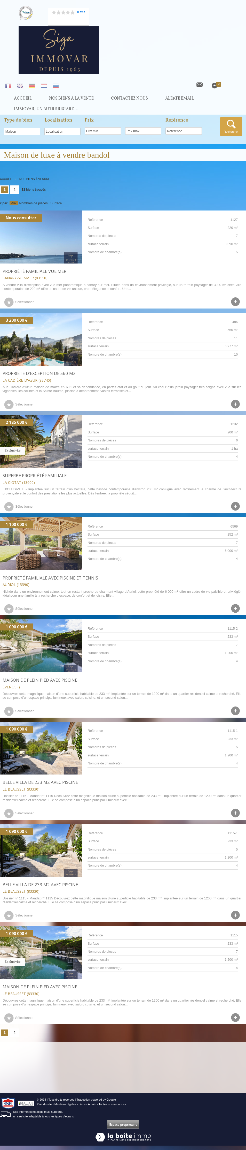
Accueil (23, 99)
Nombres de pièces (33, 208)
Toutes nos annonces (112, 1108)
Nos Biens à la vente (71, 99)
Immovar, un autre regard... (46, 112)
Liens (82, 1108)
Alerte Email (179, 99)
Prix (14, 208)
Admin (92, 1108)
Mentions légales (65, 1108)
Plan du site (44, 1108)
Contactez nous (129, 99)
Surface (56, 208)
